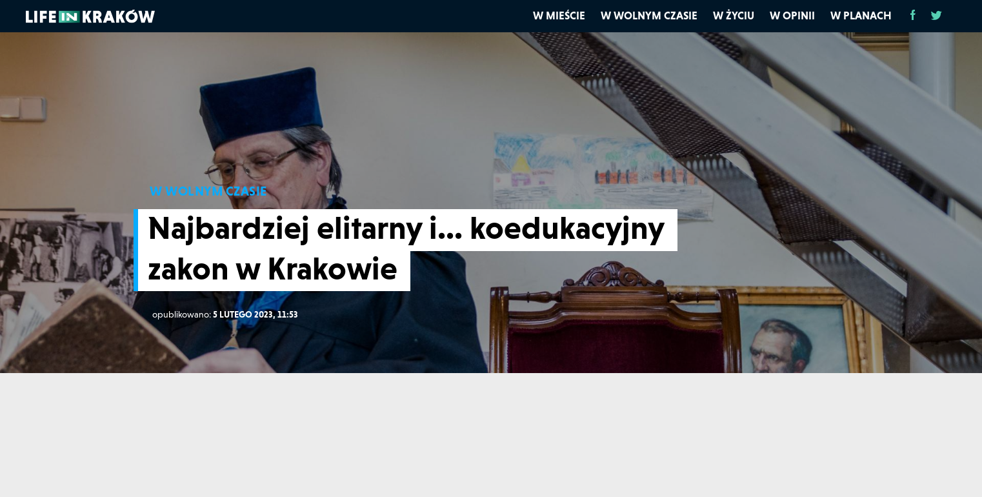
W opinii (792, 15)
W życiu (733, 15)
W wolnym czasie (649, 15)
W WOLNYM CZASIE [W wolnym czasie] (208, 191)
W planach (861, 15)
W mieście (559, 15)
